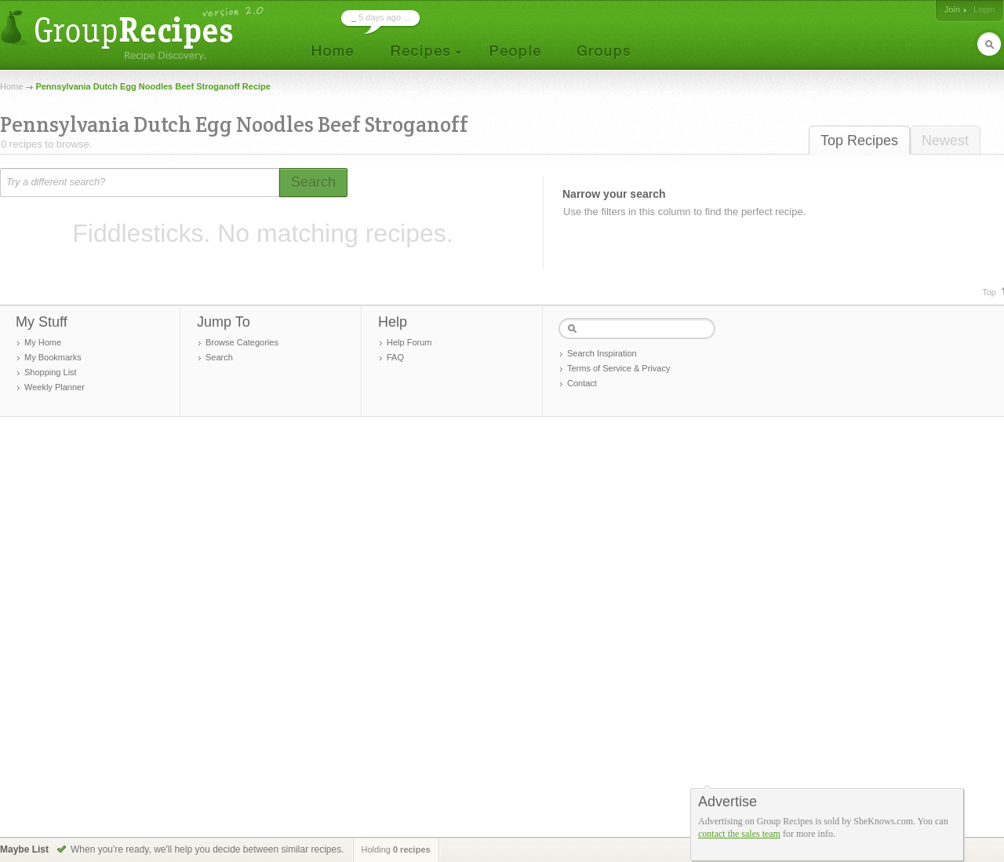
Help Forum (409, 342)
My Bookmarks (53, 357)
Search (219, 357)
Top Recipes (859, 140)
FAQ (395, 357)
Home (11, 86)
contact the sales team (739, 833)
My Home (42, 342)
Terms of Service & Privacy (618, 368)
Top (989, 292)
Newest (945, 140)
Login (984, 9)
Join (952, 9)
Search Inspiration (602, 353)
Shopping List (50, 372)
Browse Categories (242, 342)
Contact (582, 383)
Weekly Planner (54, 387)
